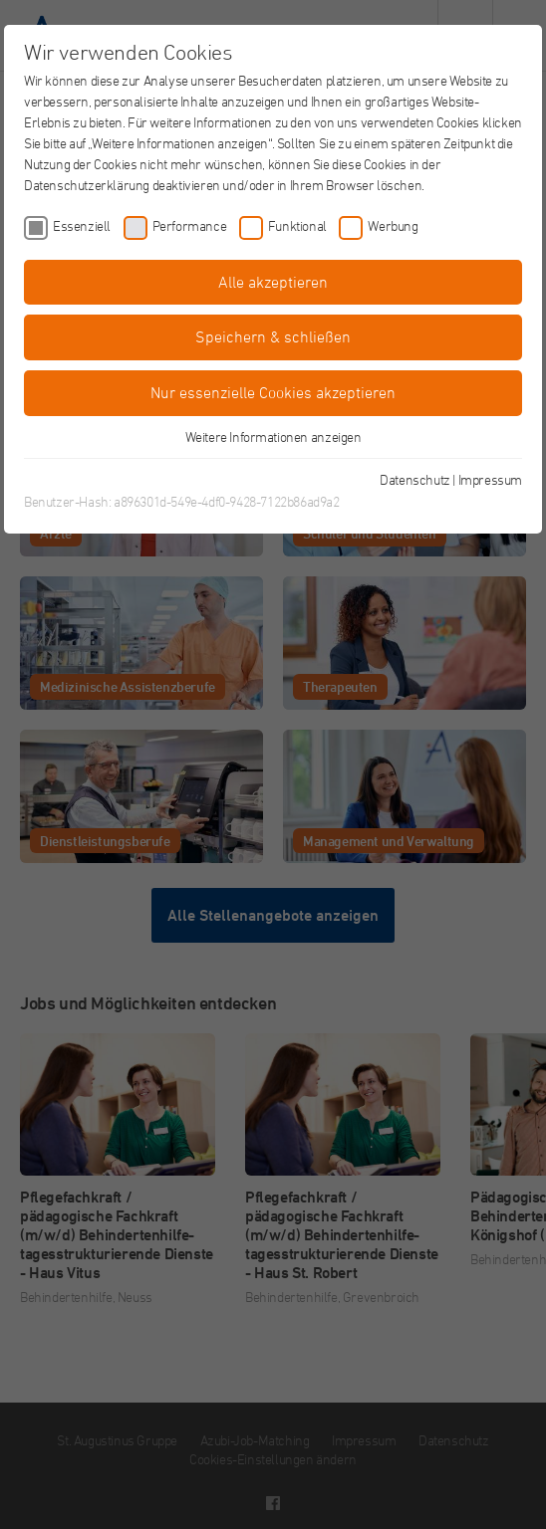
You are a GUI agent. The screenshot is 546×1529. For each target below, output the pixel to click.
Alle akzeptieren (273, 282)
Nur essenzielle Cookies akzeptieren (273, 392)
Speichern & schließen (273, 336)
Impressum (490, 479)
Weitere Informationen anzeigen (273, 436)
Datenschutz (415, 479)
